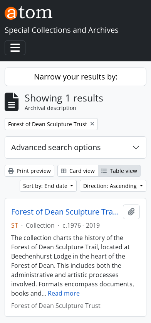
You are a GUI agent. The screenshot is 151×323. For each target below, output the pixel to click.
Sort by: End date (46, 185)
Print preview (29, 170)
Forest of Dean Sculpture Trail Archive (65, 211)
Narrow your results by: (75, 76)
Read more (64, 293)
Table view (119, 170)
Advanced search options (56, 147)
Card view (78, 170)
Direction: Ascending (110, 185)
